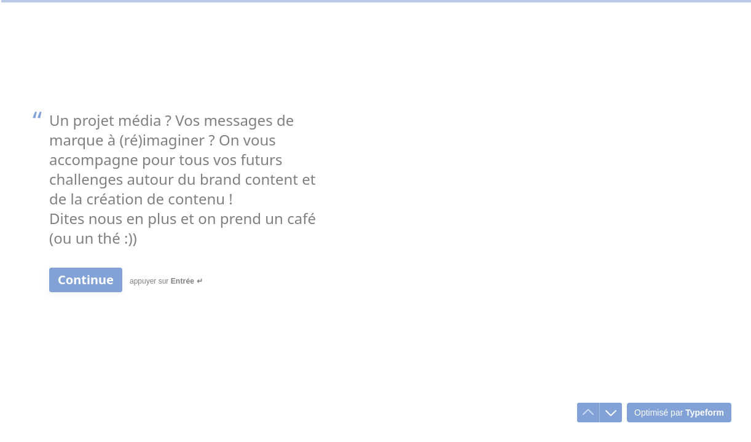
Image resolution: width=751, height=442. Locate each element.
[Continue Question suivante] (85, 280)
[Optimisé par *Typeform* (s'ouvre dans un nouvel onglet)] (679, 412)
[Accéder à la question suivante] (611, 412)
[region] (120, 394)
